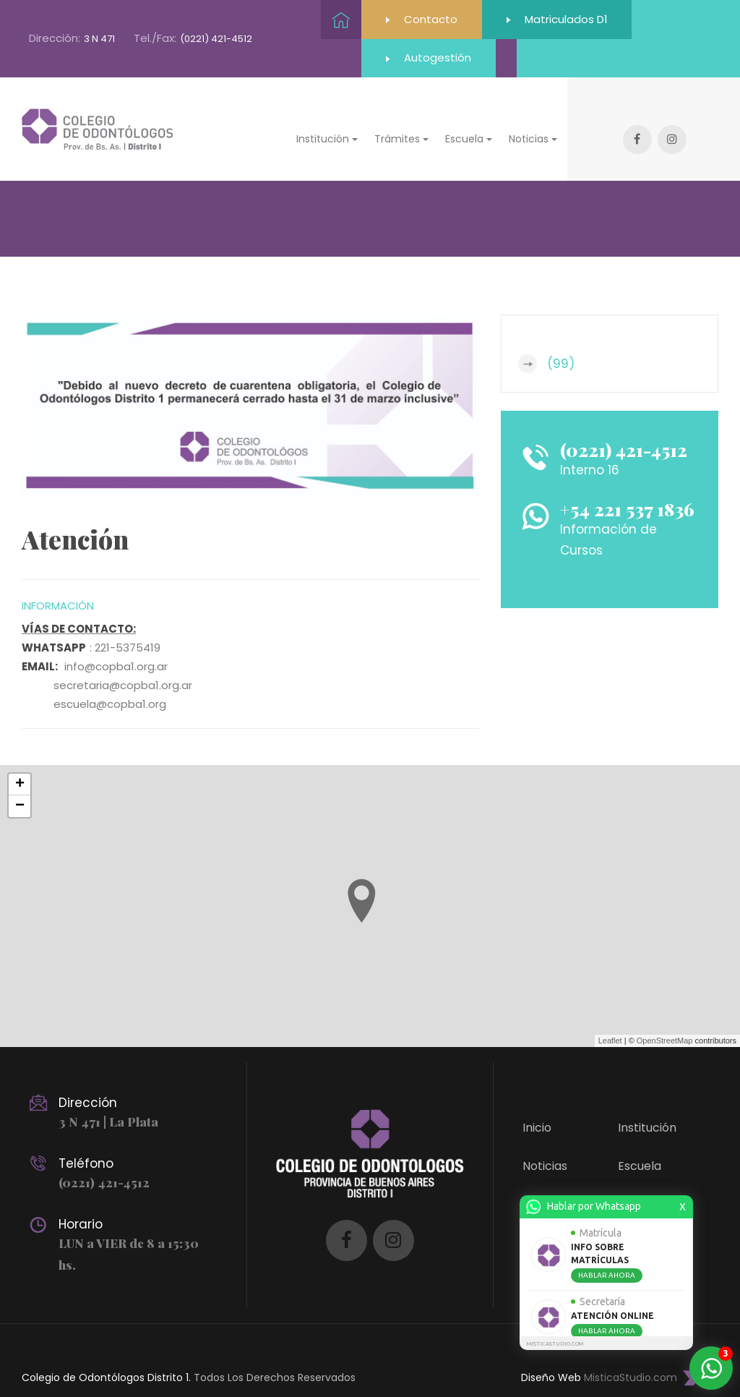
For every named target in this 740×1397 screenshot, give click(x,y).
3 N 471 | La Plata (108, 1102)
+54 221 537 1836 (628, 489)
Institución (647, 1107)
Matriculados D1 (559, 19)
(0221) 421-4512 (216, 39)
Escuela (639, 1145)
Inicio (536, 1107)
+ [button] (20, 765)
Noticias (544, 1145)
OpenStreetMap (665, 1021)
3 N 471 (99, 39)
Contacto (422, 19)
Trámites (643, 1184)
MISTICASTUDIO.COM (555, 1344)
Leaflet (610, 1021)
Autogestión (388, 58)
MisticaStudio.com (630, 1358)
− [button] (20, 787)
